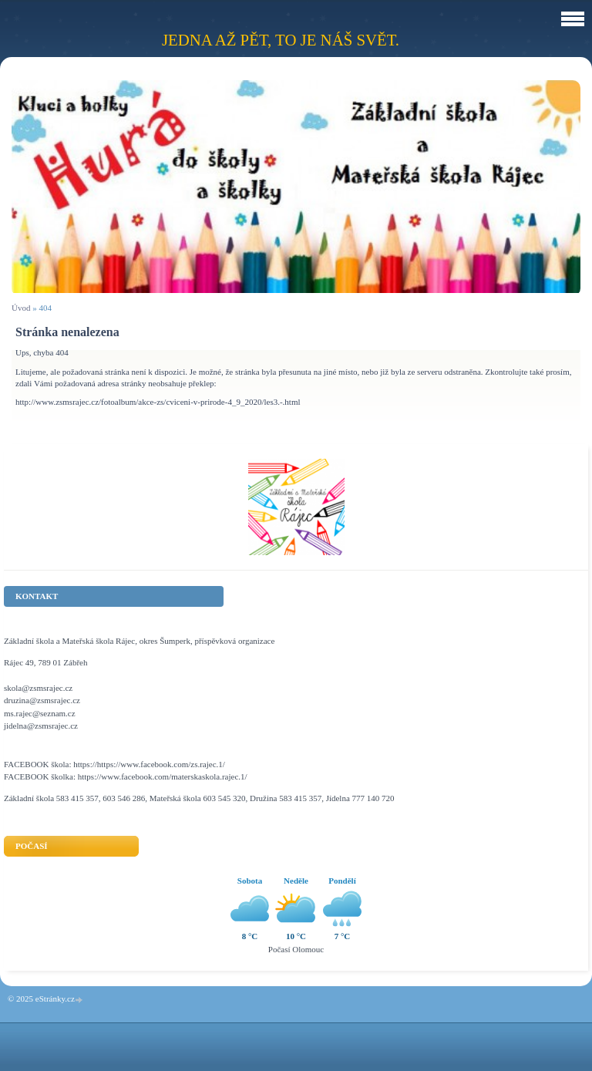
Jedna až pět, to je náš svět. (280, 40)
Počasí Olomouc (296, 949)
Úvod (21, 307)
